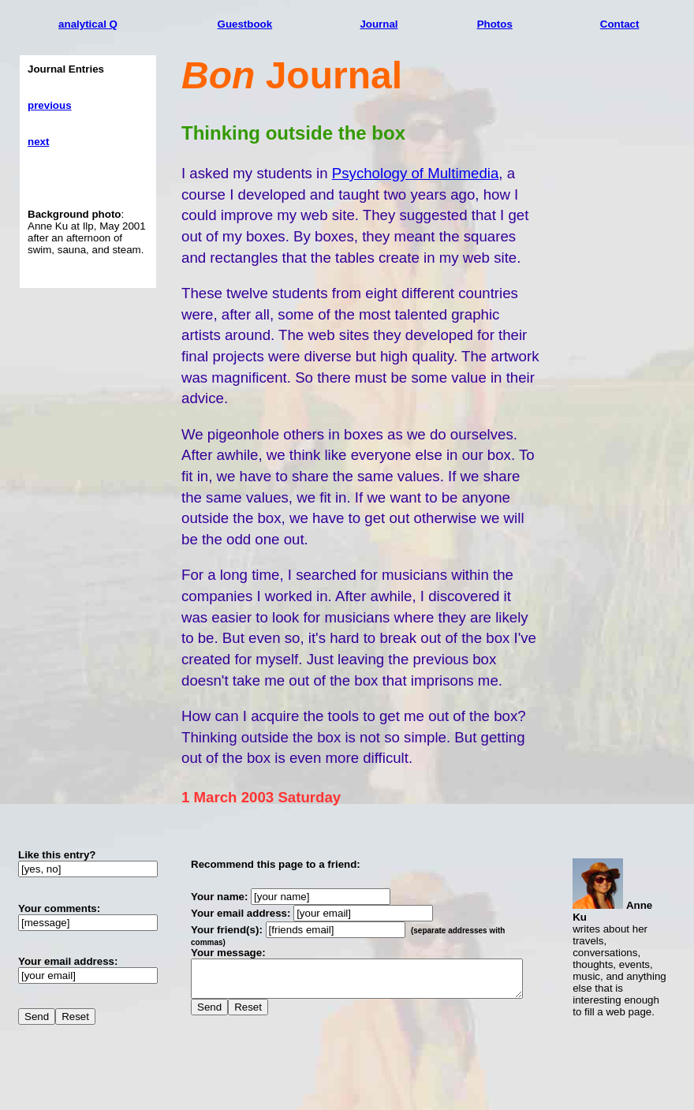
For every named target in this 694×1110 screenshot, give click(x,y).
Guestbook (251, 24)
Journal (397, 24)
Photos (521, 24)
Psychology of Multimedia (415, 173)
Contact (639, 24)
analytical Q (88, 24)
